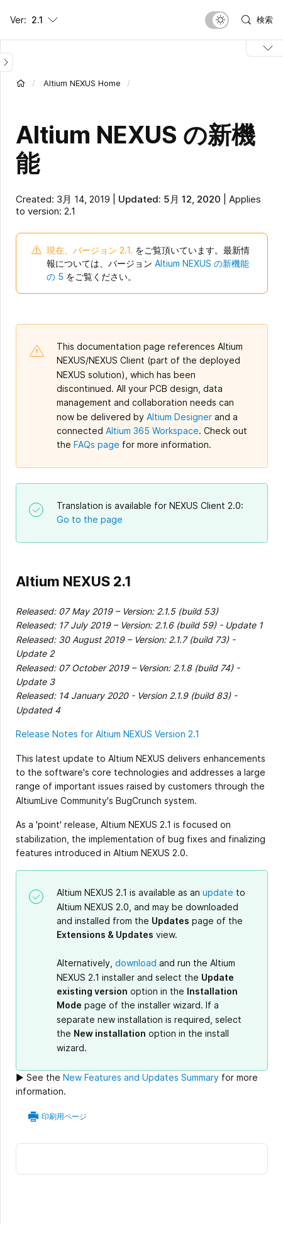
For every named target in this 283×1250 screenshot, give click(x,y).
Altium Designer (179, 416)
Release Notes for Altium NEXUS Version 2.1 (107, 733)
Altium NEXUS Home (82, 83)
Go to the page (90, 519)
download (136, 962)
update (218, 892)
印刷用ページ (64, 1116)
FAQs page (96, 444)
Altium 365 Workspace (152, 430)
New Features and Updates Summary (141, 1077)
